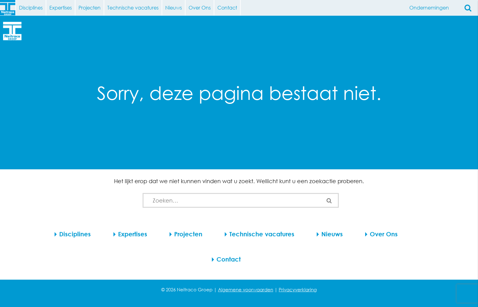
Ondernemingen (431, 7)
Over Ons (200, 7)
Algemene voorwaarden (245, 289)
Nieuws (173, 7)
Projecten (89, 7)
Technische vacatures (133, 7)
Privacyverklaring (298, 289)
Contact (227, 7)
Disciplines (31, 7)
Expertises (60, 7)
